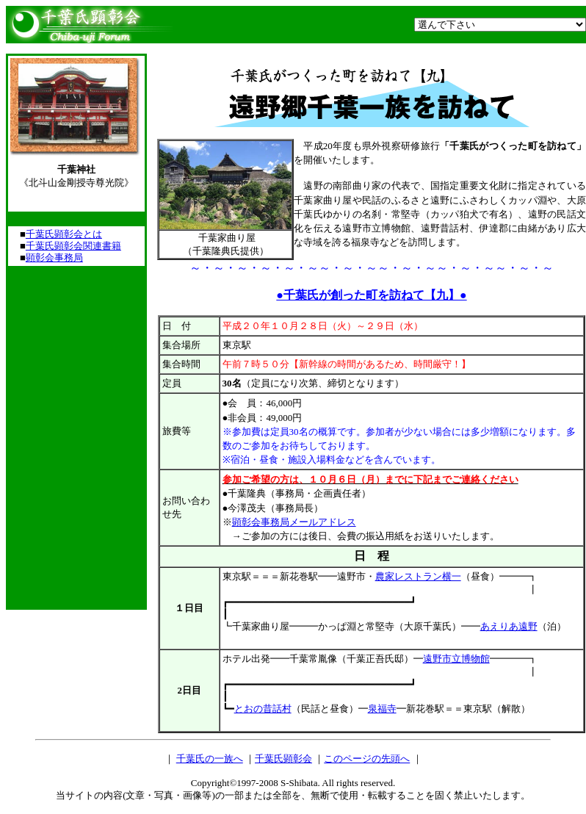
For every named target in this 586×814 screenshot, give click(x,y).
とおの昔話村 (263, 708)
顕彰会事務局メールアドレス (294, 521)
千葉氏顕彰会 (283, 758)
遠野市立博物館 (456, 658)
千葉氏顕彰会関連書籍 (73, 245)
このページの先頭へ (367, 758)
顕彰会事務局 (54, 257)
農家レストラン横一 (418, 576)
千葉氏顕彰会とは (64, 233)
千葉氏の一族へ (209, 758)
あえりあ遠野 (509, 626)
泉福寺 (382, 708)
